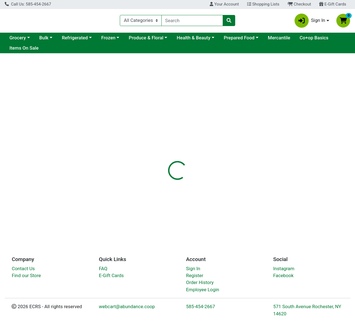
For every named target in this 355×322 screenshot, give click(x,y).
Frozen (156, 40)
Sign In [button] (310, 22)
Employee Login (202, 289)
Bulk (91, 40)
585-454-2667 (200, 307)
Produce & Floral (194, 40)
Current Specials (26, 40)
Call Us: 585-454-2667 (28, 4)
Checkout (299, 4)
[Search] (192, 21)
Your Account (224, 4)
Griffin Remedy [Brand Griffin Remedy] (220, 171)
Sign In (193, 268)
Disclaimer (189, 130)
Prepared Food (287, 40)
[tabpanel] (251, 164)
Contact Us (23, 268)
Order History (200, 282)
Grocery (65, 40)
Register (194, 275)
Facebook (283, 275)
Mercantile (327, 40)
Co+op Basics (23, 50)
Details (163, 130)
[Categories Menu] (140, 21)
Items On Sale (62, 50)
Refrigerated (123, 40)
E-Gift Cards (332, 4)
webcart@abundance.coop (127, 307)
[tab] (163, 130)
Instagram (283, 268)
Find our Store (26, 275)
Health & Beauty (241, 40)
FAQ (103, 268)
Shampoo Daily (182, 218)
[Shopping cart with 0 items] (343, 22)
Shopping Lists (263, 4)
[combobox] (192, 21)
